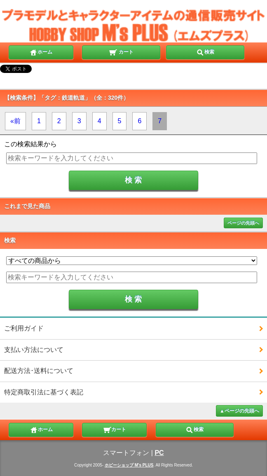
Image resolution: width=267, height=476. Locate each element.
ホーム (40, 51)
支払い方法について (33, 349)
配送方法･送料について (38, 370)
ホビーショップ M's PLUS (129, 465)
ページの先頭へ (243, 222)
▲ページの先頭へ (239, 411)
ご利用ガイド (24, 328)
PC (159, 452)
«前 (15, 120)
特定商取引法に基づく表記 (43, 392)
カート (121, 51)
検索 (205, 51)
